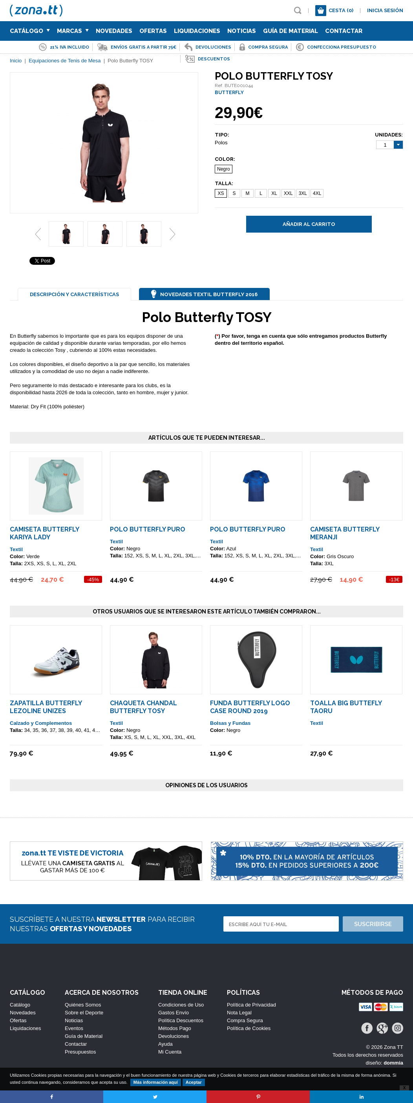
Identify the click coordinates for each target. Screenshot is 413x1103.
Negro (223, 169)
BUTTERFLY (229, 92)
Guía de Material (290, 31)
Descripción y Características (74, 294)
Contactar (343, 31)
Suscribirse (373, 924)
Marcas (73, 31)
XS (220, 193)
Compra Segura (245, 1020)
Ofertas (153, 31)
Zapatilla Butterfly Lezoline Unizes (46, 707)
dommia (393, 1063)
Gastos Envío (173, 1013)
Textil (16, 549)
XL (274, 193)
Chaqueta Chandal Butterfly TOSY (143, 707)
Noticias (241, 31)
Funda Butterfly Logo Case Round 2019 (250, 707)
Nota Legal (239, 1013)
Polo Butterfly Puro (147, 529)
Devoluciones (173, 1036)
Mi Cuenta (169, 1052)
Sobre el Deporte (84, 1013)
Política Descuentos (180, 1020)
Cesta (341, 10)
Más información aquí (155, 1082)
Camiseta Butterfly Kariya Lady (44, 533)
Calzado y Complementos (41, 723)
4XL (317, 193)
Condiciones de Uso (181, 1005)
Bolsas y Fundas (230, 723)
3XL (303, 193)
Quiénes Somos (83, 1005)
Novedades (114, 31)
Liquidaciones (197, 31)
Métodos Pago (174, 1028)
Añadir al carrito (309, 224)
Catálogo (30, 31)
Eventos (74, 1028)
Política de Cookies (248, 1028)
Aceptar (194, 1082)
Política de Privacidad (251, 1005)
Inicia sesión (385, 10)
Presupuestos (80, 1052)
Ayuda (165, 1044)
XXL (288, 193)
